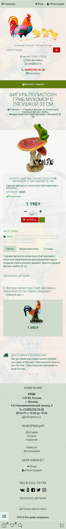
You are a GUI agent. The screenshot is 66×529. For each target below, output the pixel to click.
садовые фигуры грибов (47, 237)
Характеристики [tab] (28, 248)
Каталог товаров (33, 84)
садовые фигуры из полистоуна (20, 241)
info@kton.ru (34, 63)
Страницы (8, 4)
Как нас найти (34, 60)
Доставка (32, 432)
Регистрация (55, 4)
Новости (31, 447)
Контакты (34, 73)
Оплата (31, 436)
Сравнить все (15, 295)
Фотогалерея (32, 451)
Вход (39, 4)
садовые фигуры (23, 237)
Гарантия (32, 439)
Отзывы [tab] (48, 248)
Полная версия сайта (33, 508)
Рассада (30, 45)
